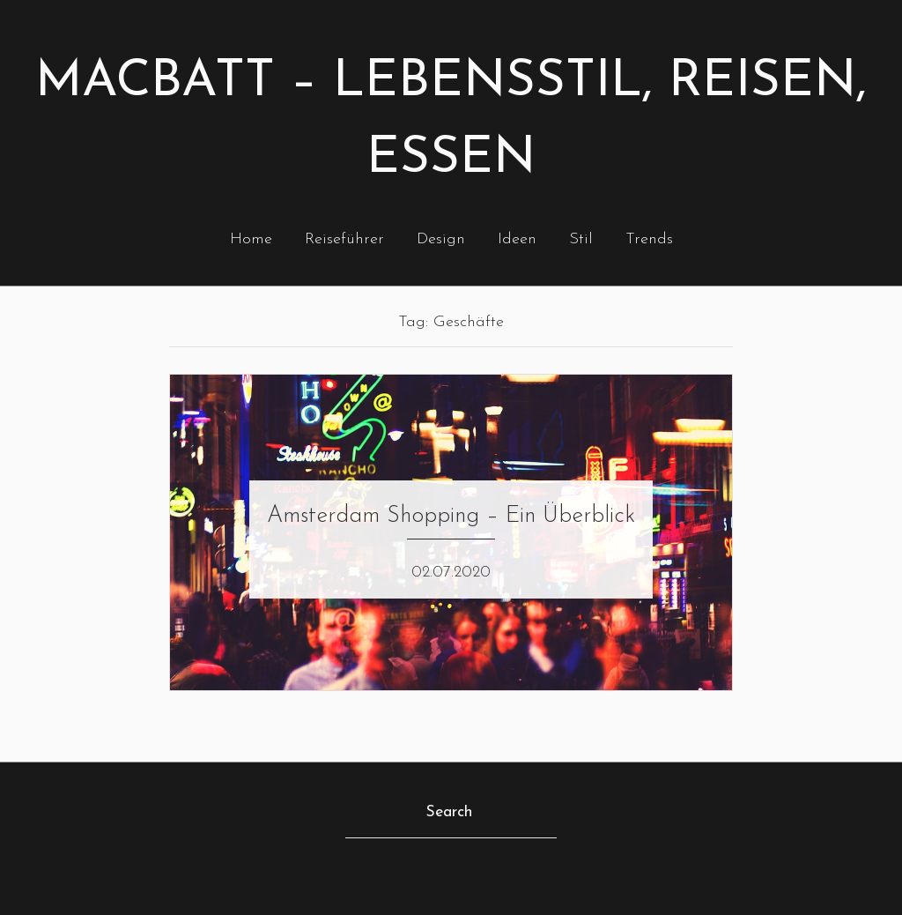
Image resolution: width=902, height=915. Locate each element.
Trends (649, 239)
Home (251, 239)
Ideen (517, 239)
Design (441, 239)
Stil (581, 239)
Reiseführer (344, 239)
